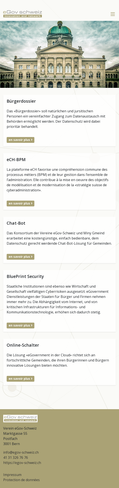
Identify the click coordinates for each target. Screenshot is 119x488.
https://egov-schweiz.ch (22, 462)
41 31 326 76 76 (15, 457)
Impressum (12, 474)
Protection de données (21, 479)
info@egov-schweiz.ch (21, 452)
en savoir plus (20, 140)
